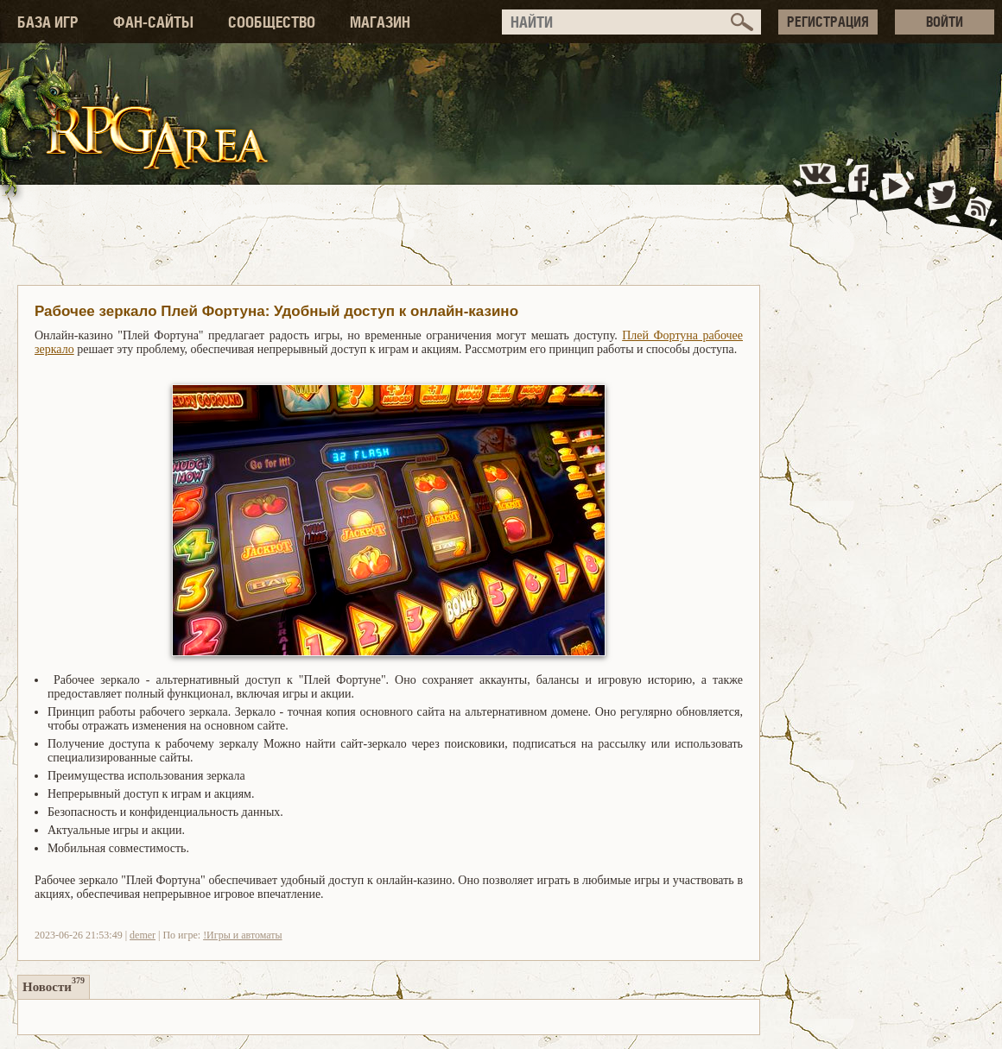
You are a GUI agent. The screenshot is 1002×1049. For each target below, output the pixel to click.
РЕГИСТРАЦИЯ (828, 21)
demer (142, 935)
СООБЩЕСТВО (271, 22)
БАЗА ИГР (48, 22)
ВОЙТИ (944, 21)
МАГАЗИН (380, 22)
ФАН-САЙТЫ (153, 22)
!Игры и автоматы (242, 935)
